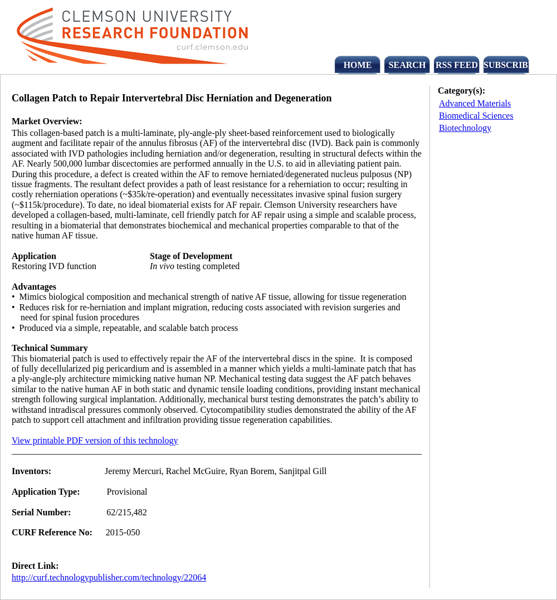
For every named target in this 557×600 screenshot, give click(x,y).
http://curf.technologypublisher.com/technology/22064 (109, 577)
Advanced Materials (475, 103)
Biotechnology (465, 128)
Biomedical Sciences (476, 115)
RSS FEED (457, 65)
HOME (358, 65)
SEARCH (407, 65)
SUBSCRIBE (506, 65)
